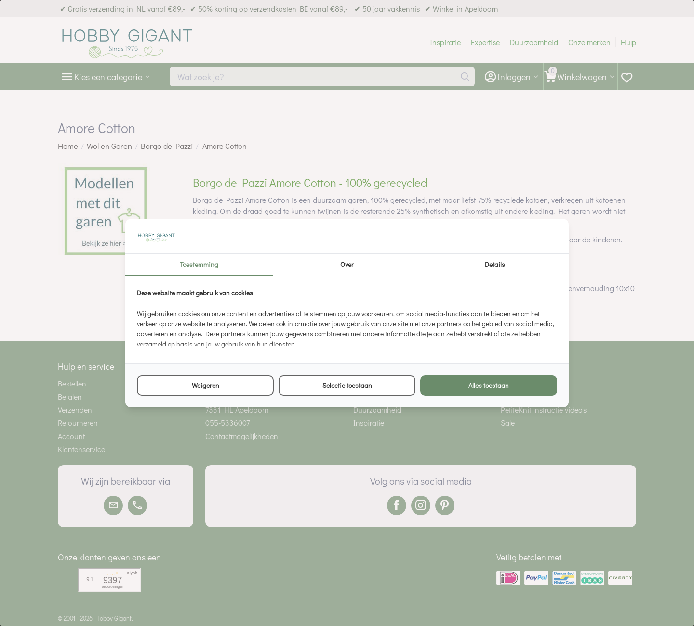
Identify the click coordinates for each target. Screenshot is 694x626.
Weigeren (205, 385)
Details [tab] (495, 264)
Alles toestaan (488, 385)
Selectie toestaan (347, 385)
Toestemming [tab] (199, 264)
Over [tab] (347, 264)
